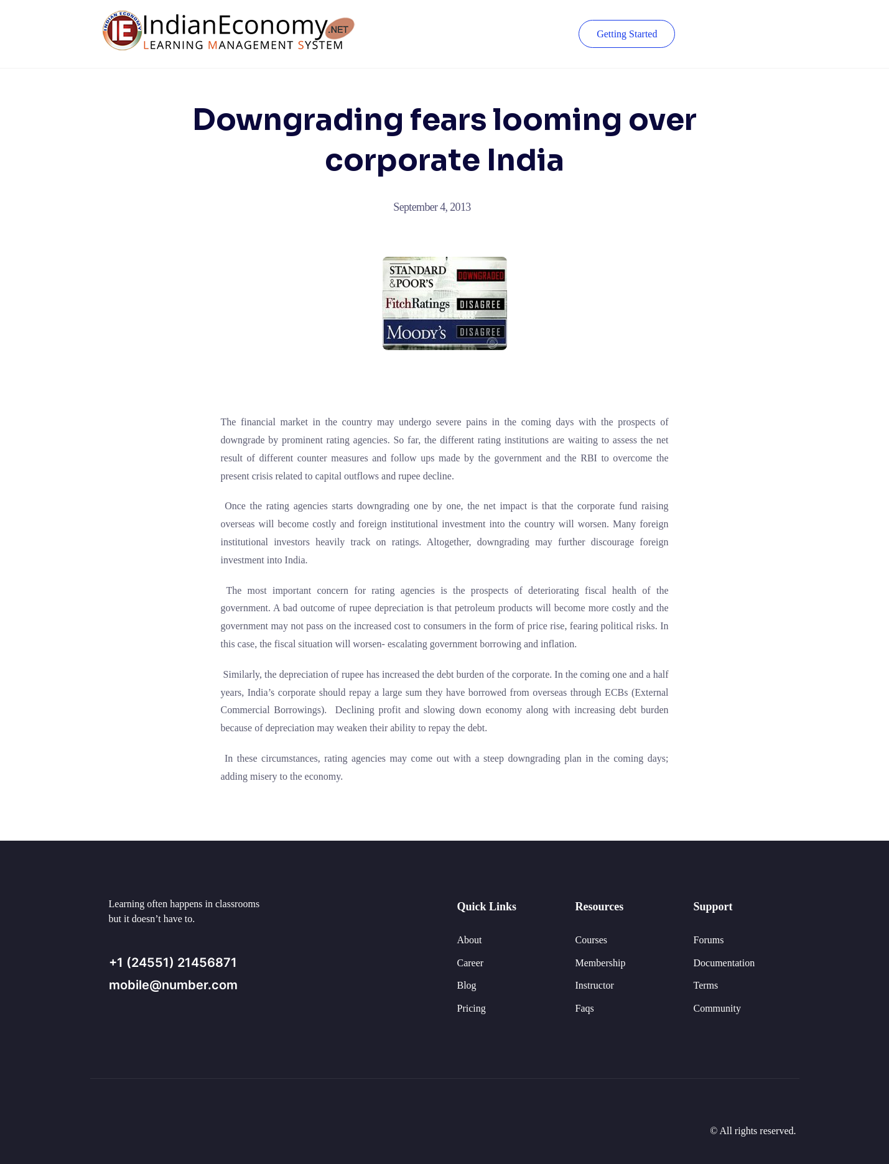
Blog (467, 985)
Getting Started (626, 34)
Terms (706, 985)
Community (717, 1008)
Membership (600, 963)
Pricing (471, 1008)
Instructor (594, 985)
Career (470, 963)
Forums (709, 940)
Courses (591, 940)
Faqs (584, 1008)
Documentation (724, 963)
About (469, 940)
